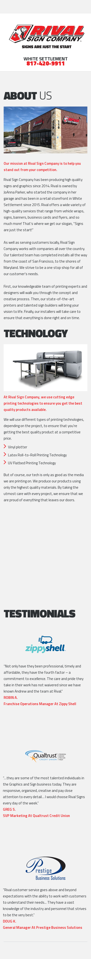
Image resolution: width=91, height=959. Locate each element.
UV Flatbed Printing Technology (32, 463)
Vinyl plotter (17, 447)
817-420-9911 (45, 64)
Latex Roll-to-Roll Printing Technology (37, 455)
